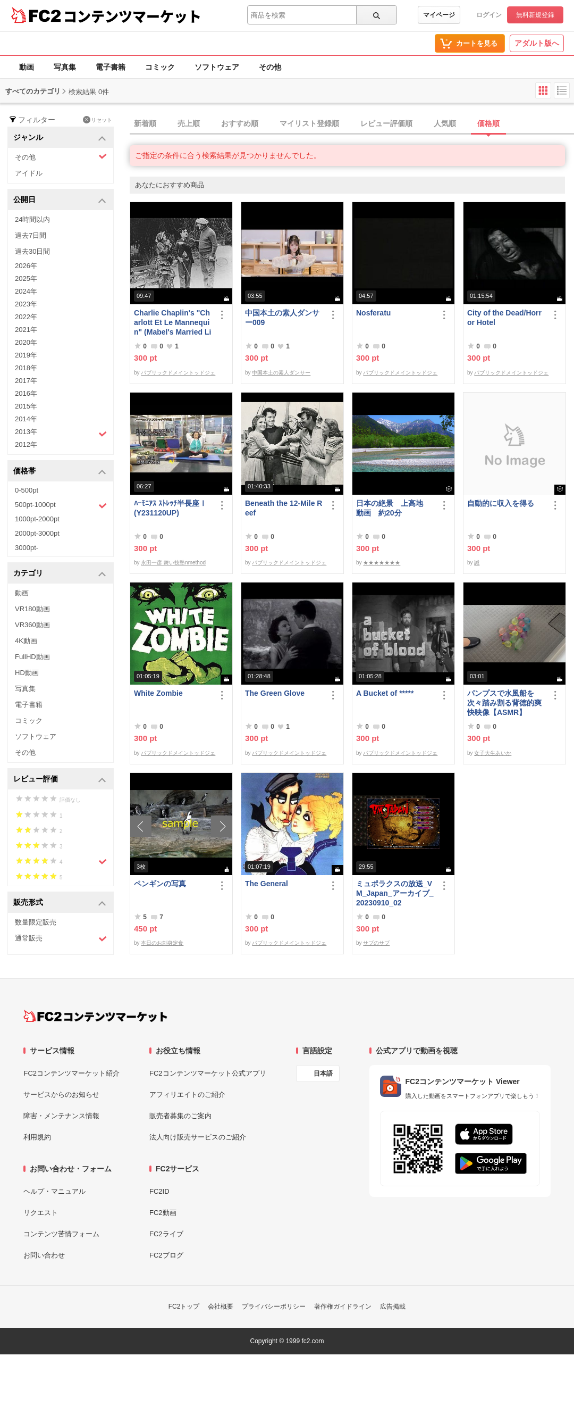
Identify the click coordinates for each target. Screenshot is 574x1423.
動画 (26, 67)
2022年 (26, 317)
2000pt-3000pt (37, 533)
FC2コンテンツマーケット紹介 (71, 1073)
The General (266, 883)
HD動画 (27, 673)
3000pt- (26, 548)
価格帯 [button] (59, 472)
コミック (160, 67)
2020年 (26, 342)
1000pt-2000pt (37, 519)
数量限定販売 (35, 922)
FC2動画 (162, 1213)
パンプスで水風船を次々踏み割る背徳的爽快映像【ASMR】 (504, 703)
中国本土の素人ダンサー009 (282, 318)
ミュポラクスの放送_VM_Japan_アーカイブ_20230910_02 (394, 893)
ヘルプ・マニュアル (54, 1191)
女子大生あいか (492, 753)
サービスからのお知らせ (61, 1095)
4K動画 (26, 641)
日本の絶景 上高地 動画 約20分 (393, 508)
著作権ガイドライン (343, 1306)
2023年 (26, 304)
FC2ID (159, 1191)
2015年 (26, 406)
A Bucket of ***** (384, 693)
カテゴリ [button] (59, 574)
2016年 (26, 393)
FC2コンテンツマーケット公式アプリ (207, 1073)
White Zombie (158, 693)
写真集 (65, 67)
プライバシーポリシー (274, 1306)
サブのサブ (376, 943)
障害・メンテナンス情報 (61, 1116)
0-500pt (26, 490)
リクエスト (40, 1213)
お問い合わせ (44, 1255)
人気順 (445, 123)
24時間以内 (32, 219)
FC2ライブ (166, 1234)
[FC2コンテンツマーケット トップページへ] (95, 1016)
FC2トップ (184, 1306)
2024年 (26, 291)
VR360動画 (32, 625)
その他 (270, 67)
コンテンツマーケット (132, 16)
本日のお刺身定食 (162, 943)
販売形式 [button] (59, 903)
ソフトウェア (217, 67)
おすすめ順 (239, 123)
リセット (97, 119)
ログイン (489, 15)
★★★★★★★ (381, 562)
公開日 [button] (59, 200)
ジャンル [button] (59, 138)
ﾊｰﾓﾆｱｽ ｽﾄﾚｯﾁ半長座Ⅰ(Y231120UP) (170, 508)
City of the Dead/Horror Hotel (504, 318)
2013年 (61, 433)
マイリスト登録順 (309, 123)
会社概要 (220, 1306)
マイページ (439, 15)
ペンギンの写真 (160, 883)
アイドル (29, 173)
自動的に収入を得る (500, 503)
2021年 (26, 330)
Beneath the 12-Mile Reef (283, 508)
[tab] (352, 124)
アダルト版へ (536, 43)
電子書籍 (110, 67)
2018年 (26, 368)
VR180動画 (32, 609)
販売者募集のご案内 (180, 1116)
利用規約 (37, 1137)
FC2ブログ (166, 1255)
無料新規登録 (535, 15)
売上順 (189, 123)
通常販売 (61, 938)
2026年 (26, 266)
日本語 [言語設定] (323, 1073)
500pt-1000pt (61, 505)
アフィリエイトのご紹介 (187, 1095)
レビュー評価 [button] (59, 780)
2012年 (26, 444)
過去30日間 (32, 251)
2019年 (26, 355)
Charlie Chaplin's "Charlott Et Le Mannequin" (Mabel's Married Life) (172, 323)
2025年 (26, 278)
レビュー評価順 (386, 123)
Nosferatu (373, 313)
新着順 (145, 123)
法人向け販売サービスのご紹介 (197, 1137)
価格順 (488, 123)
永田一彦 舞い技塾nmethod (173, 562)
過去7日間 (30, 235)
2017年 (26, 381)
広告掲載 (393, 1306)
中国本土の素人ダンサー (281, 373)
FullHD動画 (32, 657)
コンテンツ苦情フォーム (61, 1234)
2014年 (26, 419)
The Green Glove (275, 693)
